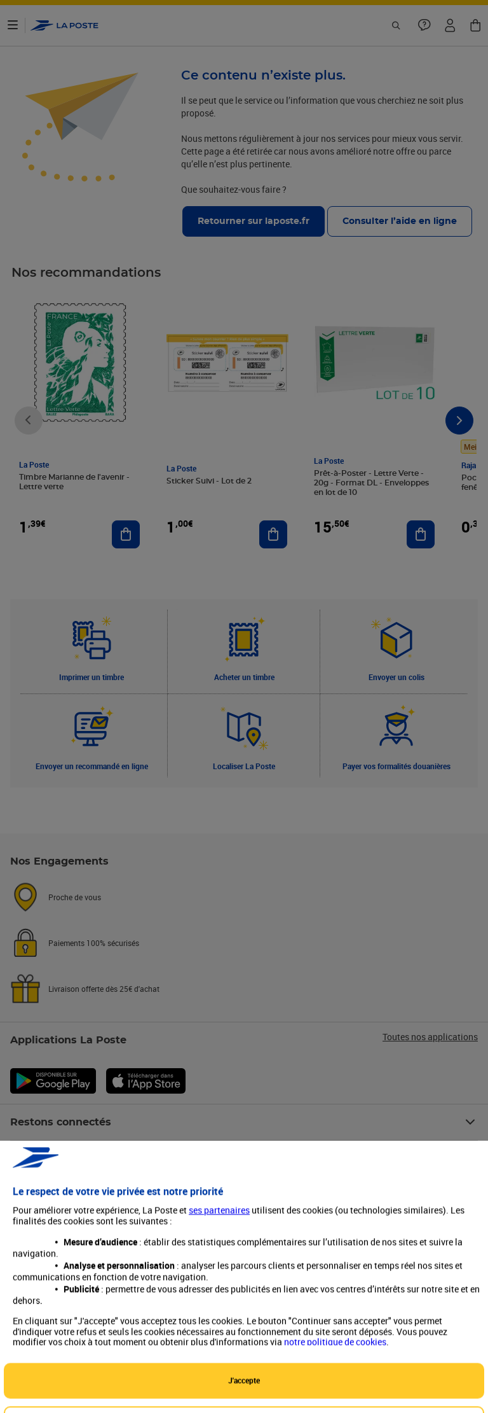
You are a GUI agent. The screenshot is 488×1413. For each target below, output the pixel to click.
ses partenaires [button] (219, 1349)
